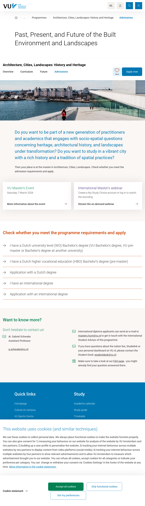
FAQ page (118, 361)
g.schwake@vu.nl (18, 349)
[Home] (16, 17)
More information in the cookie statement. (32, 472)
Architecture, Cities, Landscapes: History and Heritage (83, 17)
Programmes (39, 17)
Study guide (80, 409)
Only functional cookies (94, 494)
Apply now (132, 71)
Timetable (79, 416)
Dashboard (20, 422)
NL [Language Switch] (111, 5)
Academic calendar (84, 403)
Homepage (20, 403)
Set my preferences (126, 495)
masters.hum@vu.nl (89, 335)
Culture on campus (25, 409)
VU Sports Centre (24, 416)
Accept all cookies (63, 495)
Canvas (78, 422)
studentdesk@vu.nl (105, 354)
